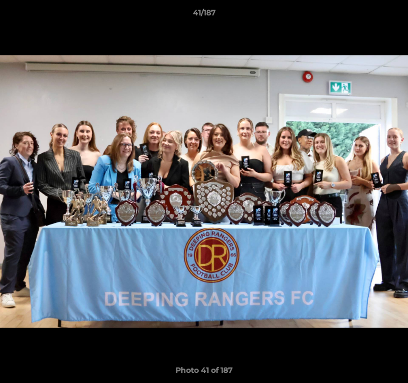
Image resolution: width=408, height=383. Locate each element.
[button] (395, 15)
